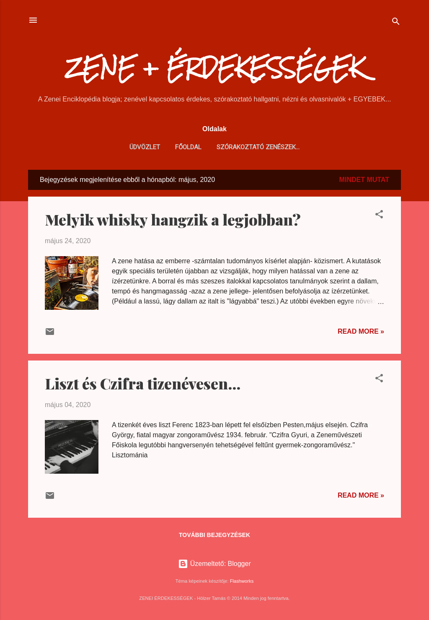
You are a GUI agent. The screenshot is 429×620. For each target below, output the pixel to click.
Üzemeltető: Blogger (214, 563)
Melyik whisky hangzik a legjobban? (173, 219)
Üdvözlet (144, 147)
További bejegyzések (214, 535)
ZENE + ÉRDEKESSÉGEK (215, 68)
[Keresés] (396, 23)
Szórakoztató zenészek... (258, 147)
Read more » (361, 331)
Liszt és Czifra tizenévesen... (142, 383)
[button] (379, 215)
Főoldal (188, 147)
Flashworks (242, 581)
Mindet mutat (364, 179)
